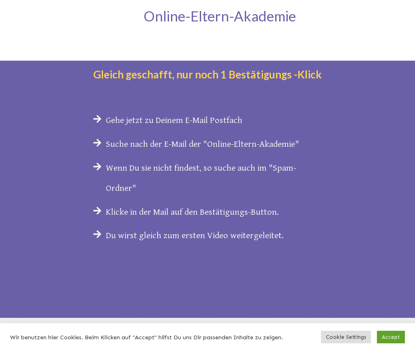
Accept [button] (391, 337)
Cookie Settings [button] (346, 337)
